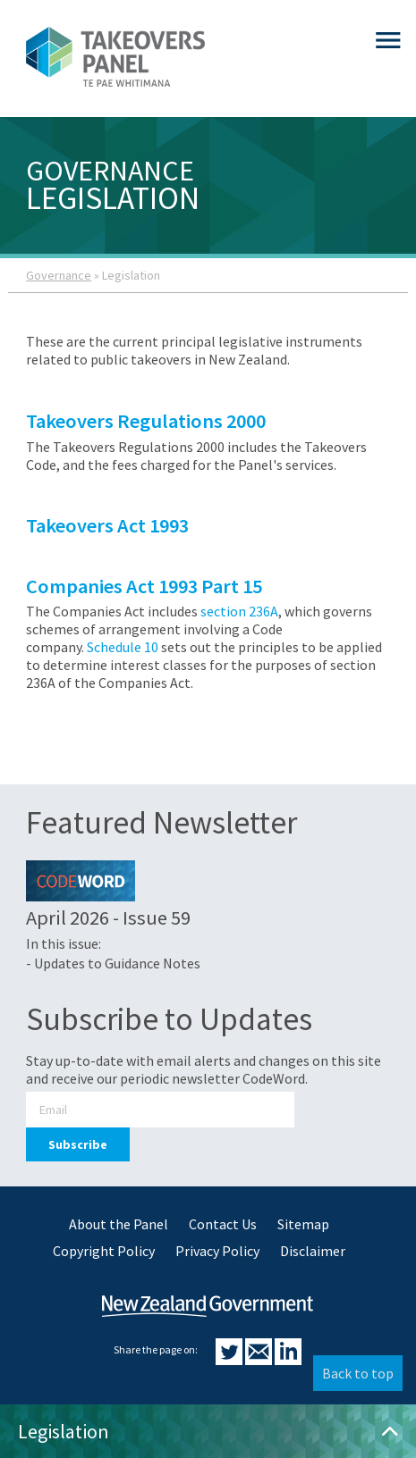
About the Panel (118, 1224)
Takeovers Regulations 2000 (146, 420)
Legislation (208, 1431)
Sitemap (303, 1224)
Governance (58, 275)
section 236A (239, 611)
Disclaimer (312, 1251)
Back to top (358, 1373)
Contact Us (223, 1224)
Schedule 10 (122, 647)
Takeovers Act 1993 (107, 525)
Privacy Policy (217, 1251)
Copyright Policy (104, 1251)
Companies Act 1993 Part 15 (146, 586)
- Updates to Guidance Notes (113, 963)
